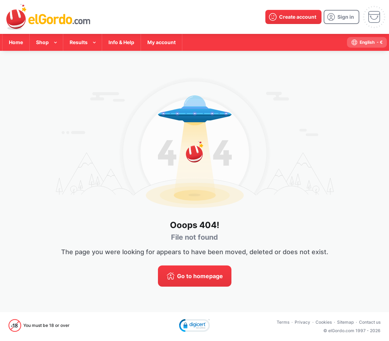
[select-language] (367, 42)
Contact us (370, 322)
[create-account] (293, 17)
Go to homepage (200, 276)
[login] (341, 17)
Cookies (324, 322)
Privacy (302, 322)
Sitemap (345, 322)
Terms (283, 322)
